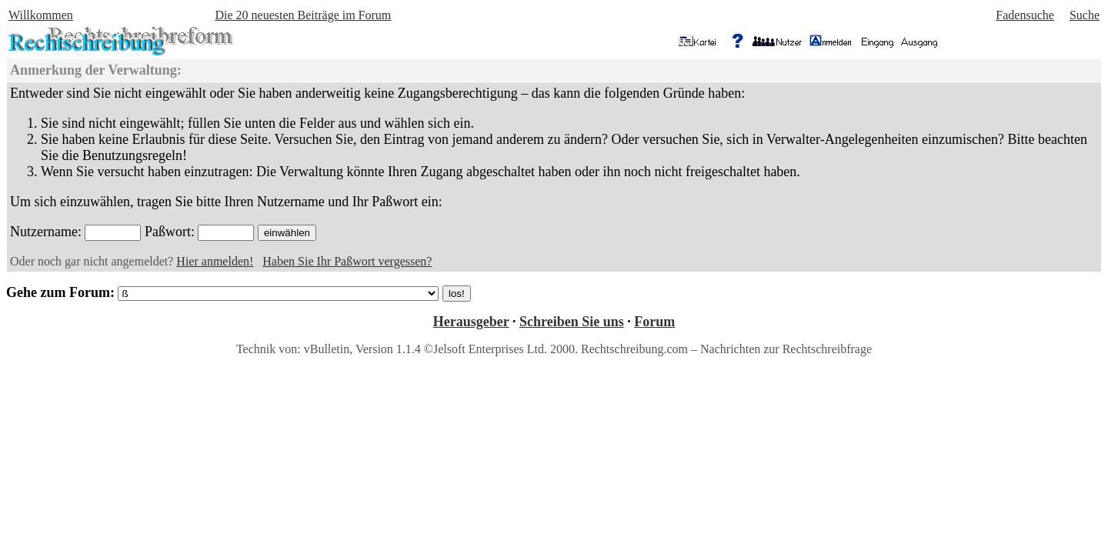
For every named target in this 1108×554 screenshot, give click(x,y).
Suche (1085, 15)
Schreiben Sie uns (571, 321)
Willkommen (40, 15)
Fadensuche (1025, 15)
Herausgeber (471, 321)
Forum (654, 321)
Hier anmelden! (214, 261)
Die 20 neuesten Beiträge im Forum (303, 15)
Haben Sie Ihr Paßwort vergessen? (347, 261)
